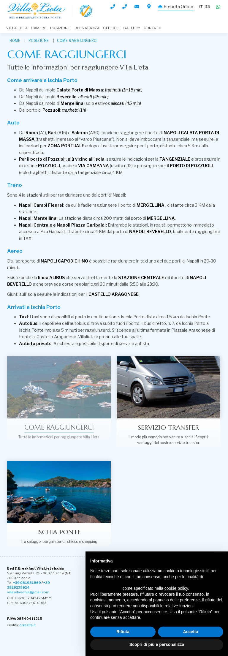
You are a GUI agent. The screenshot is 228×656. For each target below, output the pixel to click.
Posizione (60, 28)
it (201, 6)
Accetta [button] (190, 631)
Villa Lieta (17, 28)
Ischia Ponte (59, 532)
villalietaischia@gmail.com (28, 592)
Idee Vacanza (87, 28)
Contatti (152, 28)
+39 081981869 (27, 583)
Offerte (111, 28)
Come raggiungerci (77, 40)
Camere (38, 28)
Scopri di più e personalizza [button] (156, 644)
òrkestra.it (28, 625)
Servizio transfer (168, 427)
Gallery (131, 28)
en (207, 6)
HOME (15, 40)
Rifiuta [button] (122, 631)
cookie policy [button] (176, 588)
